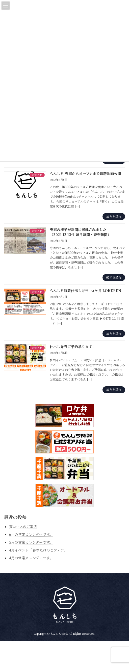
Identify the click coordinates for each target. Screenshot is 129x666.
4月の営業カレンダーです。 (31, 557)
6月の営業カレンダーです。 (31, 534)
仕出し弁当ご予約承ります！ (73, 346)
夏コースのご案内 (23, 526)
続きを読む (113, 216)
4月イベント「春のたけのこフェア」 (38, 550)
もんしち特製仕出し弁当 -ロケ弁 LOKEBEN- (86, 290)
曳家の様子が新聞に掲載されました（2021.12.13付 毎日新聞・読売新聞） (80, 232)
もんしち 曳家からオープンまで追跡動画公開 (85, 173)
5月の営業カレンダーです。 (31, 542)
